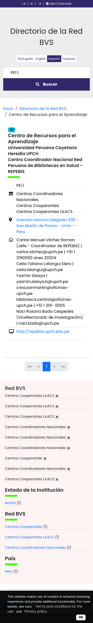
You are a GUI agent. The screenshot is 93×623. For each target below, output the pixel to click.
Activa (10, 502)
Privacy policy (36, 611)
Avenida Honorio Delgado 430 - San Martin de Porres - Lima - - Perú (47, 226)
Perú (9, 571)
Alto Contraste (58, 3)
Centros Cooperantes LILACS (29, 537)
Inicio (8, 108)
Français (68, 59)
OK (81, 617)
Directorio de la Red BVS (42, 108)
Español (54, 59)
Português (25, 59)
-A (39, 3)
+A (24, 3)
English (40, 59)
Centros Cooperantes (23, 526)
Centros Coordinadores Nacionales (35, 547)
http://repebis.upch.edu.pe (42, 331)
